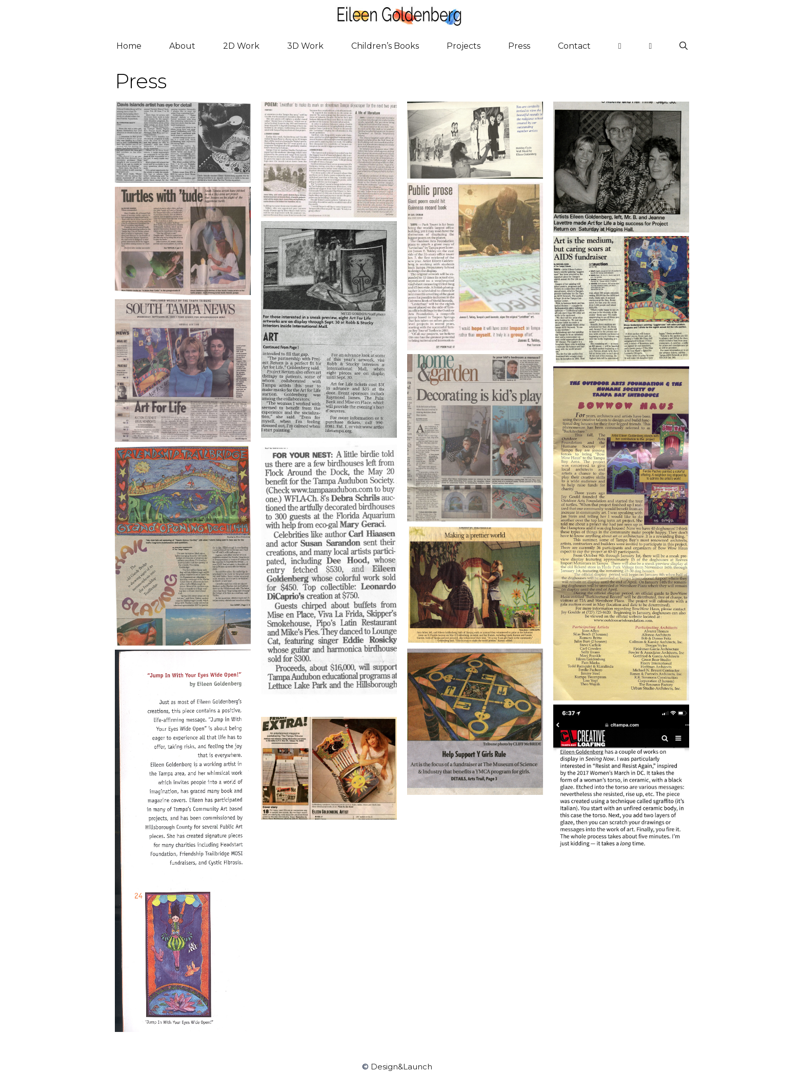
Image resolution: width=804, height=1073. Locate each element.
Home (129, 46)
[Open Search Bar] (683, 46)
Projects (463, 46)
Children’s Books (385, 46)
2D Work (241, 46)
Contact (574, 46)
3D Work (305, 46)
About (182, 46)
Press (519, 46)
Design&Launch (401, 1066)
